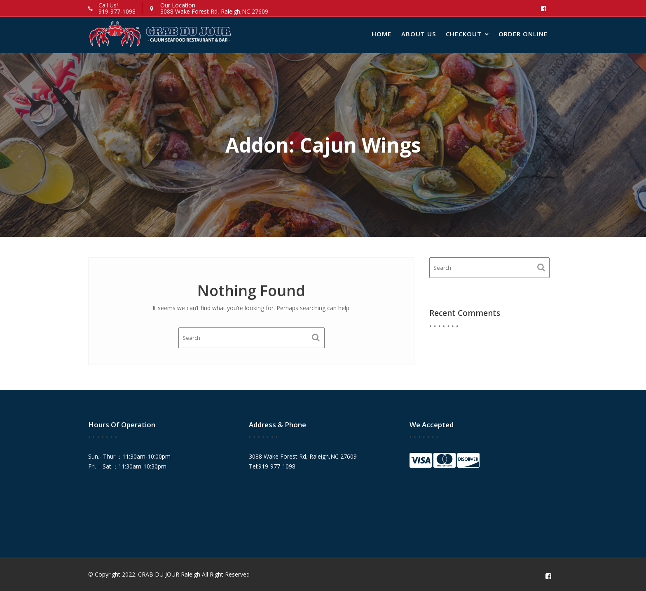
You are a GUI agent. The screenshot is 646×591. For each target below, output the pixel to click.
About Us (418, 34)
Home (381, 34)
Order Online (523, 34)
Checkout (464, 34)
